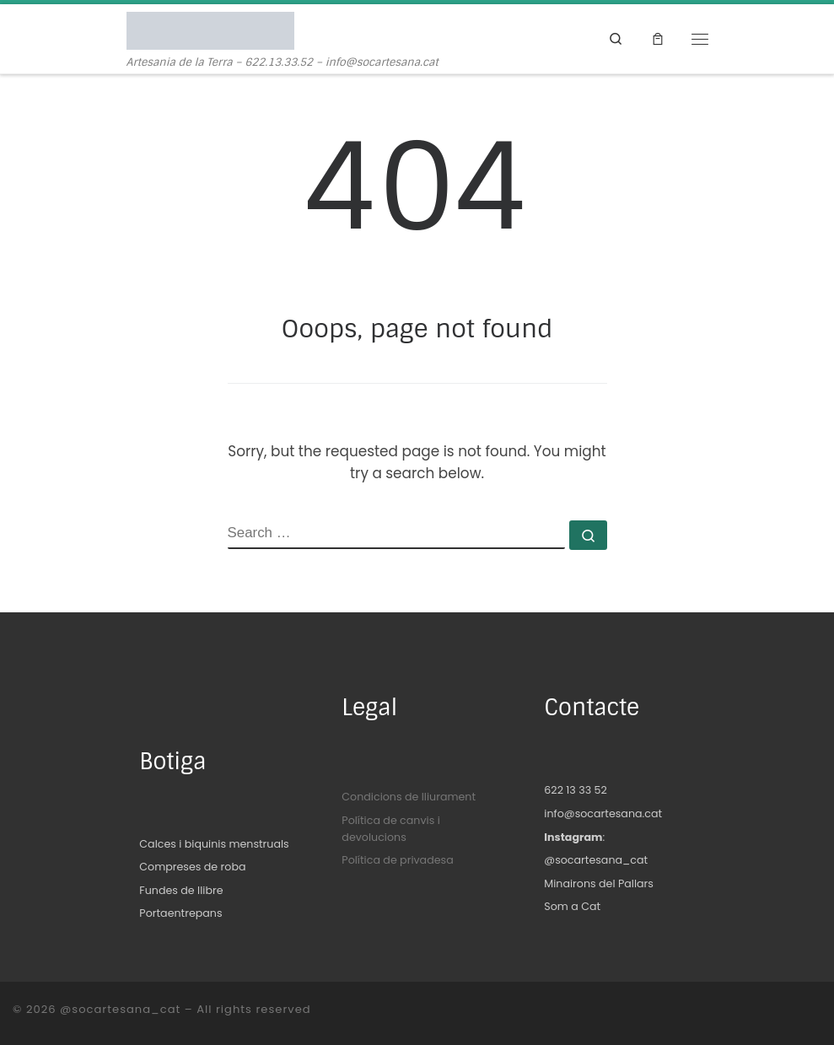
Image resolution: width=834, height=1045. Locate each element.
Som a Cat (572, 906)
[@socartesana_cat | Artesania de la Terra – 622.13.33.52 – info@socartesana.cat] (210, 30)
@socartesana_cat (596, 860)
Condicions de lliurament (409, 796)
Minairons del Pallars (599, 883)
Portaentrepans (180, 913)
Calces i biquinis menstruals (213, 844)
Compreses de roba (192, 866)
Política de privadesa (397, 860)
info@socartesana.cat (603, 813)
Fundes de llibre (181, 890)
